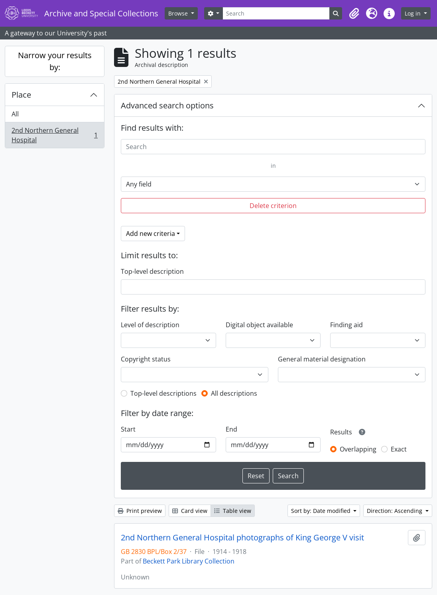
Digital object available (259, 324)
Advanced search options (167, 105)
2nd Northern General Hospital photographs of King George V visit (242, 537)
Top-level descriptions (163, 393)
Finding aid (346, 324)
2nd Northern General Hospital (54, 135)
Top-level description (152, 271)
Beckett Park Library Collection (188, 561)
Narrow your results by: (55, 61)
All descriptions (234, 393)
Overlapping (358, 449)
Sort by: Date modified (321, 510)
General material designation (322, 359)
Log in (413, 13)
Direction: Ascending (395, 510)
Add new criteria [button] (150, 233)
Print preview (140, 510)
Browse (178, 13)
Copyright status (146, 359)
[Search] (276, 13)
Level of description (150, 324)
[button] (354, 13)
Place (21, 94)
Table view (232, 510)
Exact (399, 449)
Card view (189, 510)
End (231, 429)
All (15, 114)
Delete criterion (273, 205)
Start (128, 429)
